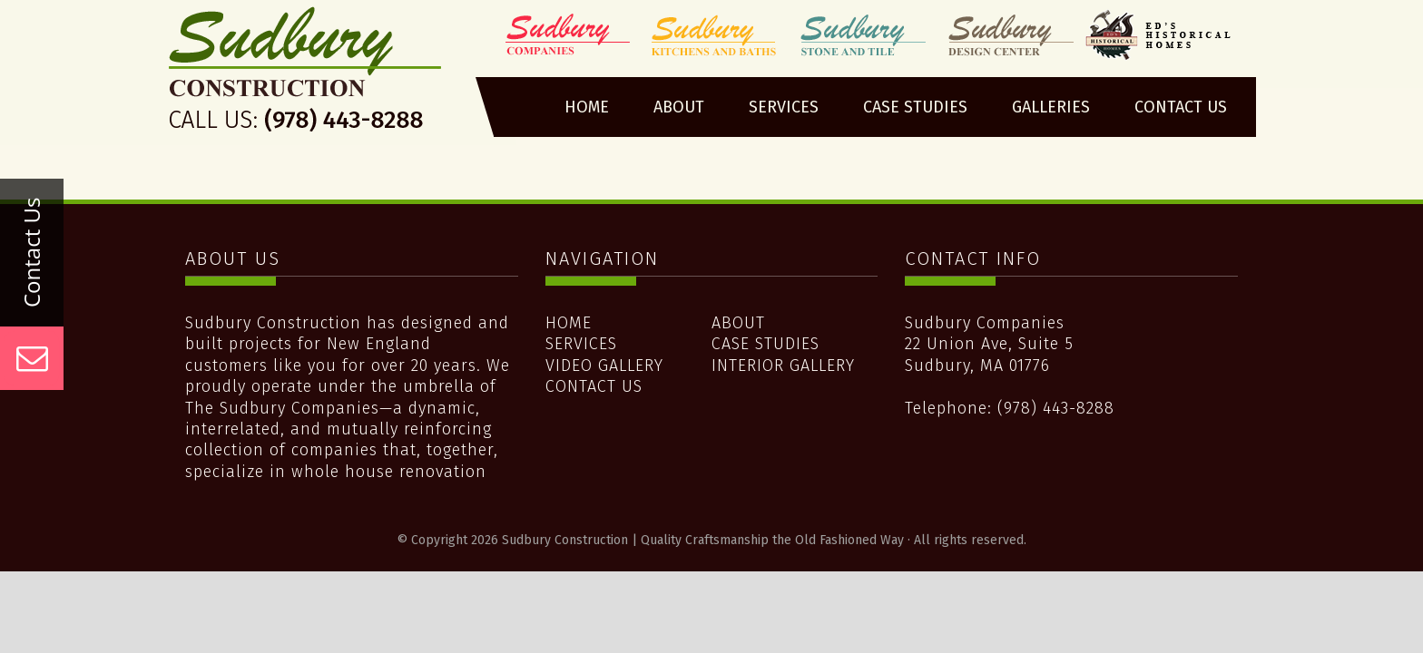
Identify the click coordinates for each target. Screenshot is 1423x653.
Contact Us (594, 386)
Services (581, 344)
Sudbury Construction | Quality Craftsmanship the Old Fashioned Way (306, 75)
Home (568, 323)
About (738, 323)
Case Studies (765, 344)
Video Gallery (604, 365)
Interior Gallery (783, 365)
